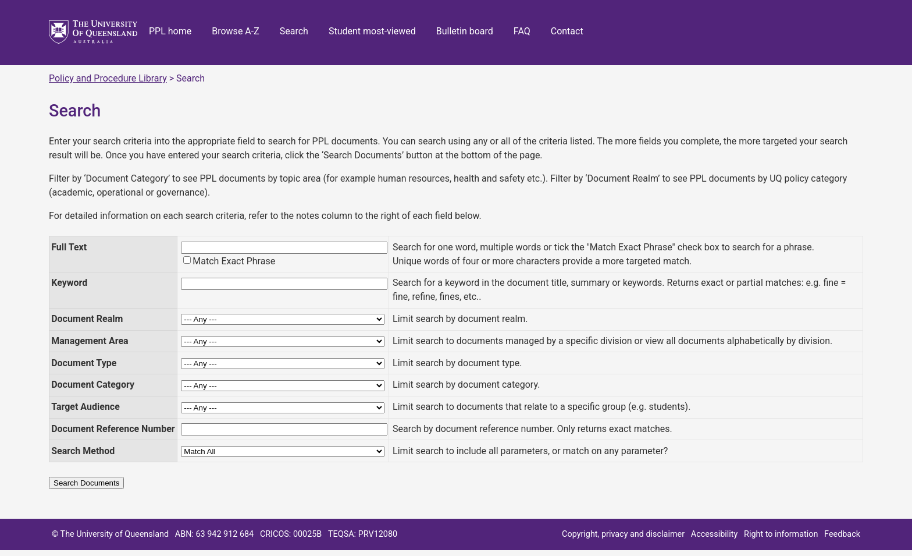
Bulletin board (464, 31)
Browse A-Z (235, 31)
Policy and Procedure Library (108, 78)
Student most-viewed (372, 31)
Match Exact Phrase (234, 261)
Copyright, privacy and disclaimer (623, 534)
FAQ (522, 31)
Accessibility (714, 534)
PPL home (170, 31)
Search (294, 31)
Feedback (842, 534)
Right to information (781, 534)
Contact (567, 31)
